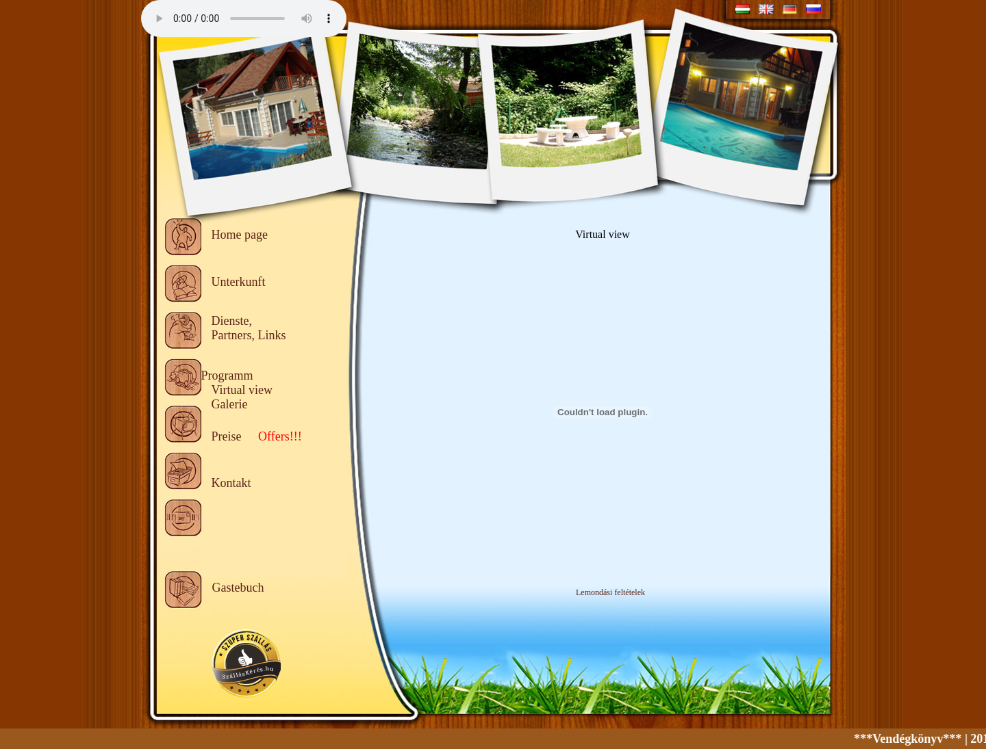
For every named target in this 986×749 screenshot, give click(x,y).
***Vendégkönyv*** (913, 739)
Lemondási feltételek (610, 592)
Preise (227, 436)
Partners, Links (249, 335)
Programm (227, 375)
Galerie (230, 404)
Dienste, (232, 321)
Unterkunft (239, 282)
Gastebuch (238, 587)
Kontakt (231, 483)
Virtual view (242, 390)
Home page (240, 234)
